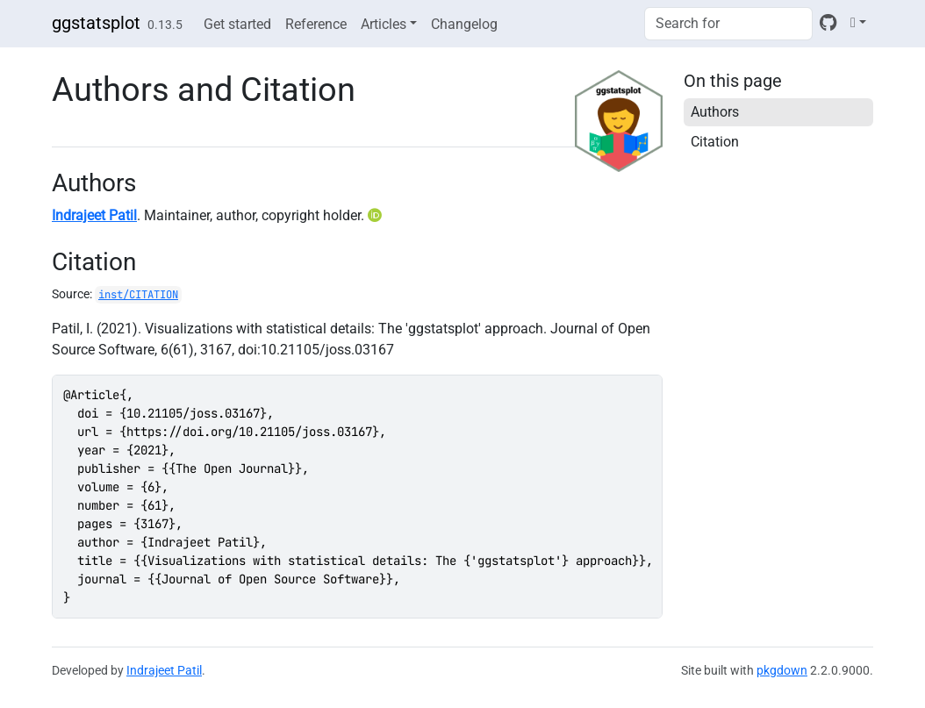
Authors (715, 112)
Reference (316, 24)
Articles (383, 24)
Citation (715, 141)
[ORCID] (376, 215)
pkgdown (781, 670)
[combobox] (728, 23)
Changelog (464, 24)
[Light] (858, 22)
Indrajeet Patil (94, 215)
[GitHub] (828, 22)
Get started (237, 24)
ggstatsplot (96, 22)
